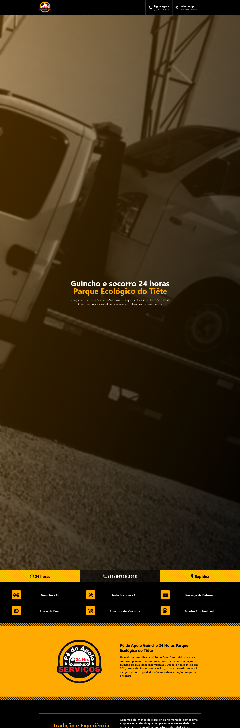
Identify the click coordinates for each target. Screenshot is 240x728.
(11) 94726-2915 (120, 576)
